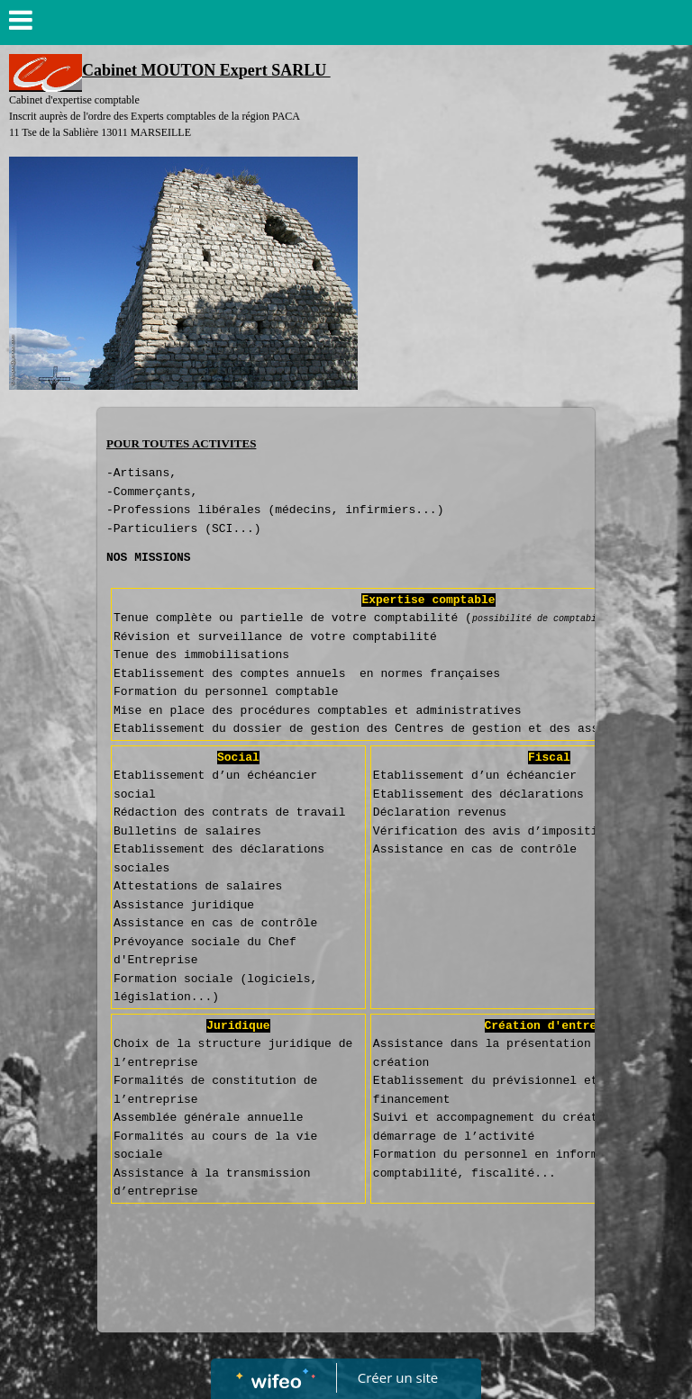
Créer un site (398, 1377)
